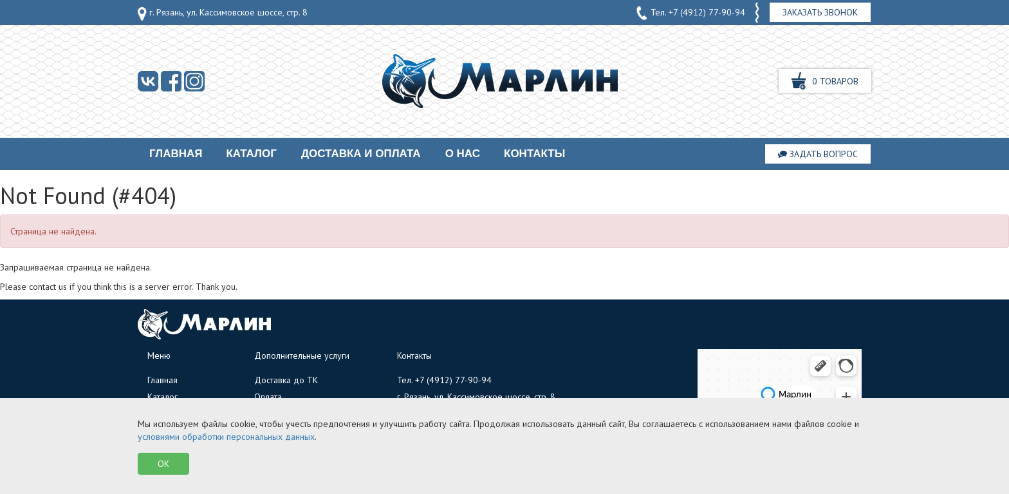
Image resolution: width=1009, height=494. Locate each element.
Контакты (534, 153)
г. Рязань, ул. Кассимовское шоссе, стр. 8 (223, 13)
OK (163, 464)
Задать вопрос (818, 154)
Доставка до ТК (286, 380)
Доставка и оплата (361, 153)
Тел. (690, 13)
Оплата (268, 397)
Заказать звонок (820, 12)
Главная (175, 153)
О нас (462, 153)
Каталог (251, 153)
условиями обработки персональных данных (226, 436)
